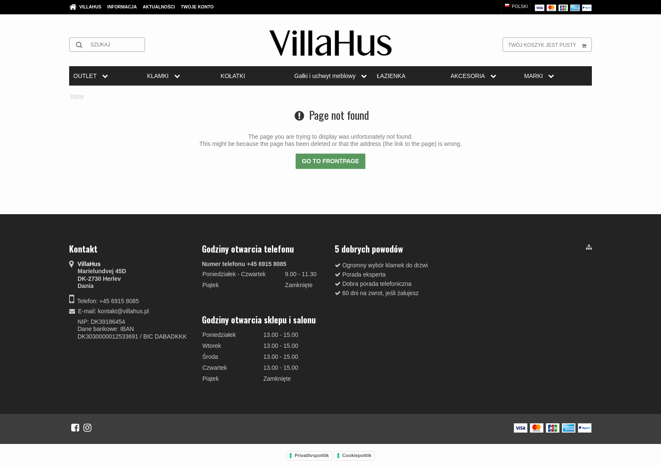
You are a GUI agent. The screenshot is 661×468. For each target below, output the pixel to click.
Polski (516, 6)
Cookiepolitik (356, 455)
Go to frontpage (330, 161)
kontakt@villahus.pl (123, 311)
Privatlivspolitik (312, 455)
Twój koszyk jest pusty (549, 44)
